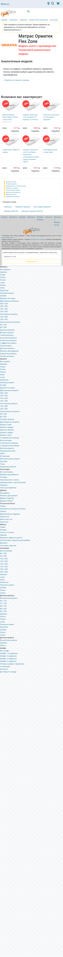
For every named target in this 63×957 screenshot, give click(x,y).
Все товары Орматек (42, 207)
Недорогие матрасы (8, 354)
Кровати (22, 217)
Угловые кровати (7, 419)
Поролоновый (6, 346)
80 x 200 (3, 327)
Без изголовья (6, 440)
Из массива (5, 456)
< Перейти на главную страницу (16, 80)
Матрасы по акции (7, 298)
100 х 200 (4, 559)
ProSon (3, 280)
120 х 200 (4, 561)
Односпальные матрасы (10, 322)
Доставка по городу (8, 672)
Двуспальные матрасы (9, 301)
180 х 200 (4, 396)
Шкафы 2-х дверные (8, 656)
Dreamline (4, 627)
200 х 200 (4, 572)
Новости (48, 217)
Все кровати (5, 361)
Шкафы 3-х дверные (8, 659)
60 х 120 (3, 601)
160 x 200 (4, 309)
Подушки (3, 485)
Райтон (3, 285)
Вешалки (3, 543)
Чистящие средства (8, 546)
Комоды (3, 530)
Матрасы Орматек (22, 207)
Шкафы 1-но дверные (9, 653)
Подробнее (15, 131)
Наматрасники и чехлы (9, 480)
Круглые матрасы (7, 330)
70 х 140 (3, 603)
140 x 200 (4, 311)
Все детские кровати (8, 640)
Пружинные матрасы (13, 196)
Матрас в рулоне (7, 333)
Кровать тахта (6, 435)
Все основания (6, 551)
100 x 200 (4, 319)
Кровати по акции (7, 388)
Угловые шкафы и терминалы (12, 664)
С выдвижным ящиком (9, 438)
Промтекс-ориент (7, 293)
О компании (5, 666)
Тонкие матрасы (11, 184)
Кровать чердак (6, 432)
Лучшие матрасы (7, 356)
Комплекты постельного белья (12, 509)
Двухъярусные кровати (9, 422)
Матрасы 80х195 (11, 211)
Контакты (13, 217)
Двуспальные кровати (9, 390)
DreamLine (4, 290)
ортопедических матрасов (37, 239)
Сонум (2, 275)
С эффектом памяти (8, 343)
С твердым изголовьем (9, 446)
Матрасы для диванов (9, 351)
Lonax (2, 283)
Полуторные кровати (8, 404)
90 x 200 (3, 325)
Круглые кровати (7, 430)
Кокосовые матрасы (8, 338)
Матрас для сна (11, 194)
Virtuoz (3, 277)
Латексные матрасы (8, 340)
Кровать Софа (6, 425)
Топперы (3, 477)
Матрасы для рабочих (13, 192)
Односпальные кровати (9, 411)
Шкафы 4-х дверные (8, 661)
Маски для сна (6, 519)
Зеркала (3, 535)
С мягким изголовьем (9, 443)
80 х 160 (3, 606)
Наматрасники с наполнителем (13, 482)
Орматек (3, 272)
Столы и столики (7, 532)
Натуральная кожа (7, 451)
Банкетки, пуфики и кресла (11, 538)
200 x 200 (4, 304)
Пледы (3, 506)
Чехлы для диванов (8, 488)
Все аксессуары (6, 472)
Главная (4, 217)
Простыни (4, 522)
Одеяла (3, 511)
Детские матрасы (7, 348)
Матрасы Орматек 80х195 (32, 211)
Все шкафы (4, 651)
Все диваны (5, 493)
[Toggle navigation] (53, 4)
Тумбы (2, 527)
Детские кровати (7, 448)
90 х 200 (3, 414)
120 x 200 (4, 317)
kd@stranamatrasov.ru (8, 237)
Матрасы (8, 207)
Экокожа (3, 461)
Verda (2, 288)
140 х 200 (4, 401)
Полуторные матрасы (9, 314)
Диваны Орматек (7, 498)
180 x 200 (4, 306)
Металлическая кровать (10, 459)
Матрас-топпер (11, 182)
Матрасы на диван (12, 188)
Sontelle (3, 296)
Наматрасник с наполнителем (16, 186)
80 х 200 (3, 417)
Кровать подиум (6, 427)
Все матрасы (5, 269)
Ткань (2, 464)
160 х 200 (4, 398)
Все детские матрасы (9, 598)
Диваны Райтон (6, 501)
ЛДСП (2, 453)
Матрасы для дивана (8, 496)
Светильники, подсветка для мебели (15, 540)
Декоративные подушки (10, 514)
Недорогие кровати (8, 467)
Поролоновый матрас (13, 190)
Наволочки (4, 517)
